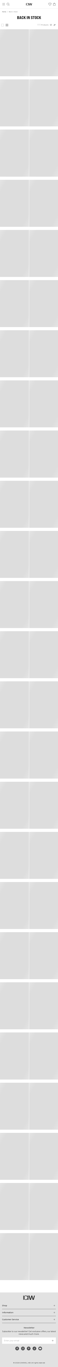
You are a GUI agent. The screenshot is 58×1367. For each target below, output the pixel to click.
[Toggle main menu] (3, 4)
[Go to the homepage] (29, 4)
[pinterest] (28, 1348)
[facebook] (17, 1348)
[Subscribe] (52, 1340)
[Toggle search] (8, 4)
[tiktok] (34, 1348)
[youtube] (40, 1348)
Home (4, 12)
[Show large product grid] (2, 25)
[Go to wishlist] (50, 4)
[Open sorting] (55, 25)
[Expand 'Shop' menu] (29, 1305)
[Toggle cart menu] (54, 4)
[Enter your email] (25, 1340)
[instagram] (23, 1348)
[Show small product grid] (7, 25)
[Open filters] (50, 25)
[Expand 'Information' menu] (29, 1312)
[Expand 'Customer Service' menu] (29, 1319)
